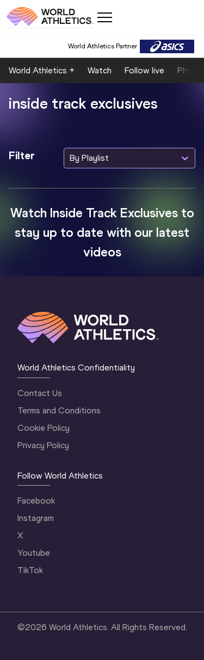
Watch (100, 70)
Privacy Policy (43, 445)
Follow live (144, 70)
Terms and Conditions (59, 410)
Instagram (35, 518)
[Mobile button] (104, 17)
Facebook (36, 500)
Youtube (33, 553)
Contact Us (39, 393)
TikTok (30, 570)
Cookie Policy (43, 428)
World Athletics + (42, 70)
